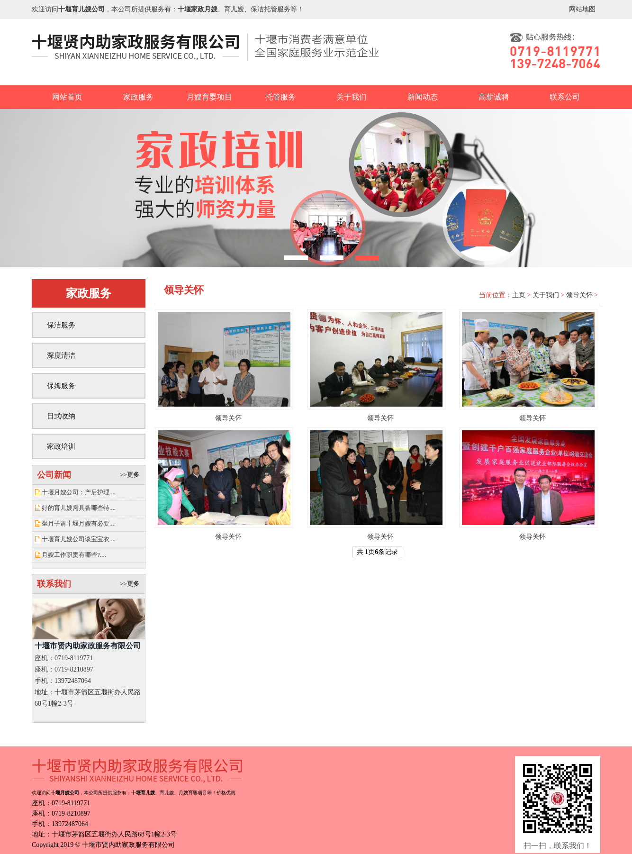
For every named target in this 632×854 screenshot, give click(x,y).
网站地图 (582, 9)
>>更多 (129, 474)
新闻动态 (422, 97)
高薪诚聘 (494, 97)
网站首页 (67, 97)
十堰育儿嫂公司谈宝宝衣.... (79, 539)
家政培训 (61, 446)
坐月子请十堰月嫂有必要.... (79, 523)
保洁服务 (61, 325)
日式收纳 (61, 416)
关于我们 (351, 97)
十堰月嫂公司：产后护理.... (79, 492)
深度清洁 (61, 355)
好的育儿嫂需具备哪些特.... (79, 507)
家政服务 (138, 97)
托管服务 (280, 97)
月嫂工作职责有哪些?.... (74, 554)
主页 (518, 295)
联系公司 (565, 97)
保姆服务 (61, 386)
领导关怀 (579, 295)
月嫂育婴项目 (209, 97)
